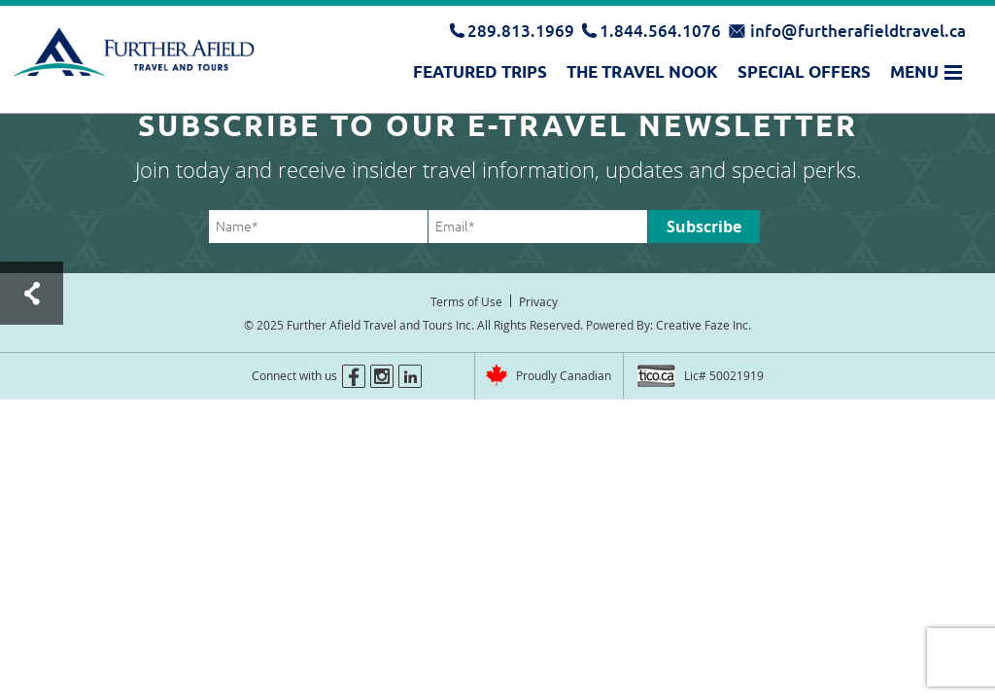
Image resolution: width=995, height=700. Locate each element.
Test (31, 293)
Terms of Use (466, 301)
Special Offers (804, 72)
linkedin (410, 376)
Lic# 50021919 (724, 375)
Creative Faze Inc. (703, 324)
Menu (914, 72)
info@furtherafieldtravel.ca (858, 30)
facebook (353, 376)
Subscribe (704, 226)
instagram (382, 376)
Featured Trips (480, 72)
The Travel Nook (642, 72)
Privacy (538, 301)
